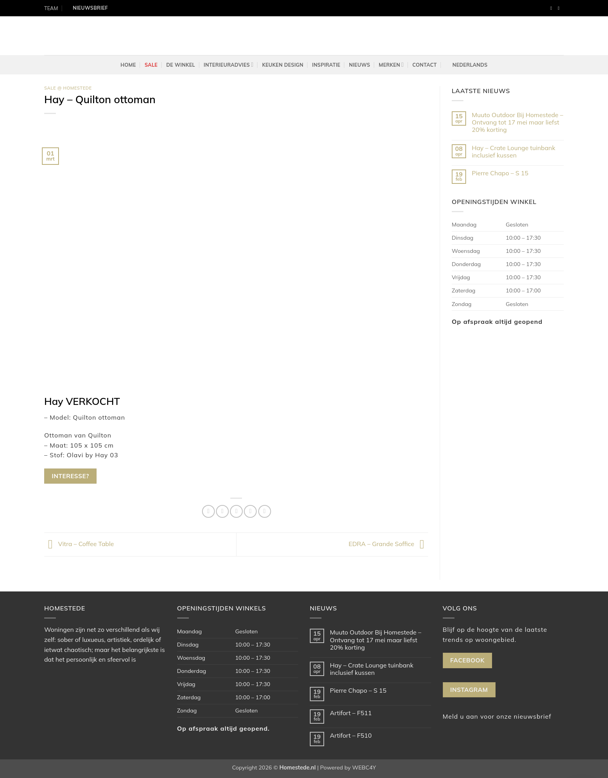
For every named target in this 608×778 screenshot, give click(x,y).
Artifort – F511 (351, 713)
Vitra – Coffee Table (79, 544)
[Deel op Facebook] (208, 511)
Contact (425, 65)
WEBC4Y (364, 767)
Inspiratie (326, 65)
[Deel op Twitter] (222, 511)
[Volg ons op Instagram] (560, 8)
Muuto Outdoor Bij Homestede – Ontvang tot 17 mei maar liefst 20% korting (517, 122)
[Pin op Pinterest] (250, 511)
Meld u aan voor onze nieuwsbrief (497, 716)
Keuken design (283, 65)
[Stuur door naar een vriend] (236, 511)
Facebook (467, 660)
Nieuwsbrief (90, 8)
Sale (151, 65)
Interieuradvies (228, 64)
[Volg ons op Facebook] (552, 8)
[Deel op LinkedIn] (264, 511)
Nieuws (359, 65)
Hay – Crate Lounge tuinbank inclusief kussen (513, 151)
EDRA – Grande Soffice (388, 544)
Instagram (469, 689)
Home (128, 65)
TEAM (51, 8)
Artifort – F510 (351, 735)
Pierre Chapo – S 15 (500, 173)
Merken (391, 64)
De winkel (180, 65)
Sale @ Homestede (68, 88)
